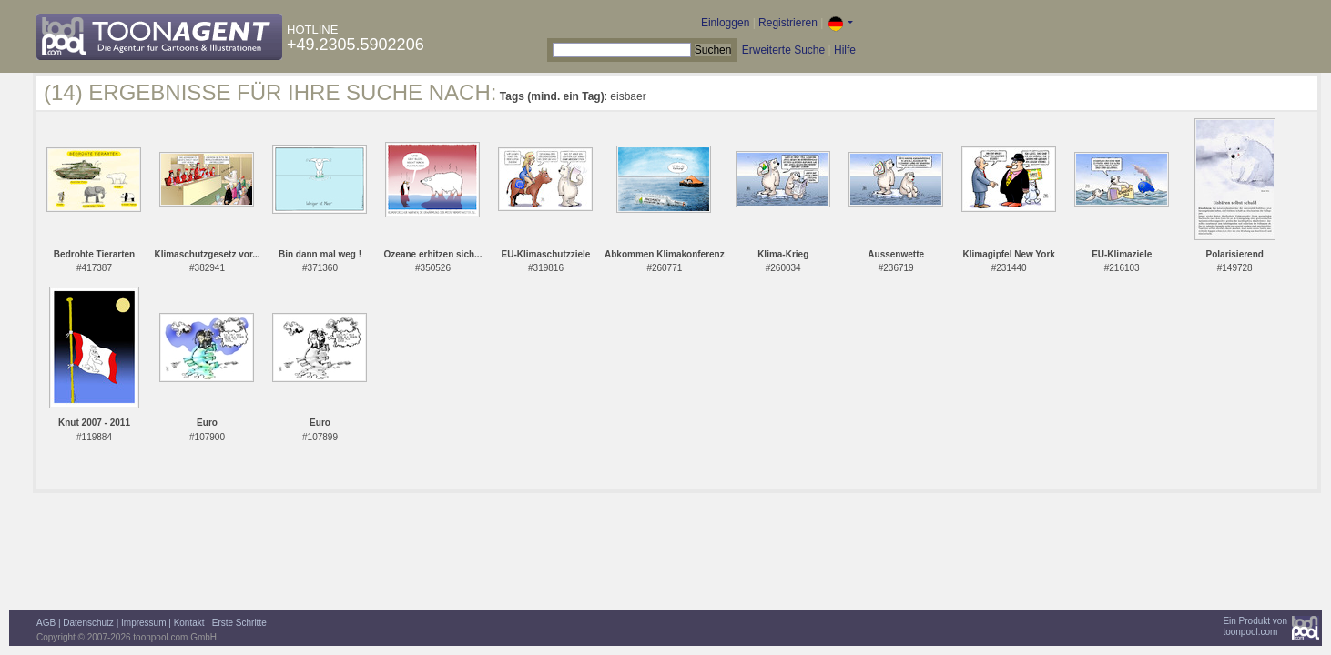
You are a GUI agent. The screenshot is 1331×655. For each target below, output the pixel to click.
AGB (46, 623)
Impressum (143, 623)
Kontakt (189, 623)
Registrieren (788, 22)
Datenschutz (88, 623)
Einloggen (725, 22)
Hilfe (845, 50)
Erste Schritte (239, 623)
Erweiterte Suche (783, 50)
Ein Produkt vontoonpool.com (1255, 626)
